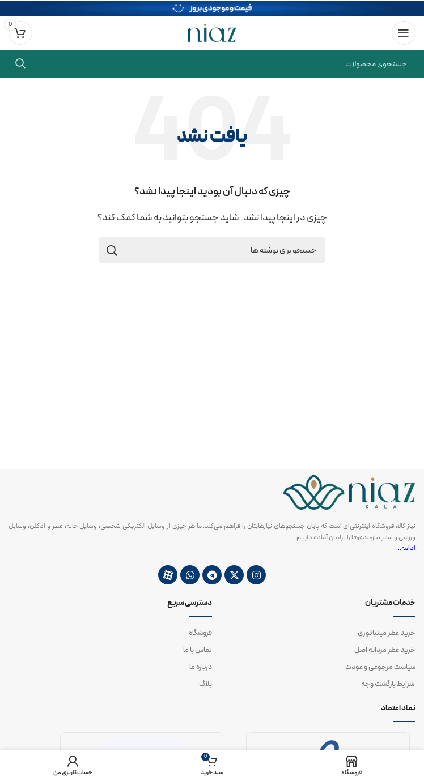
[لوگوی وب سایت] (212, 32)
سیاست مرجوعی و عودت (380, 667)
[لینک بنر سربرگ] (212, 8)
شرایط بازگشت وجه (388, 684)
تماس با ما (197, 650)
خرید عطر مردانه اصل (384, 650)
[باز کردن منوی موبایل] (403, 33)
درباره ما (200, 667)
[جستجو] (212, 64)
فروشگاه (200, 633)
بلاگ (205, 684)
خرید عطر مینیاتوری (386, 633)
